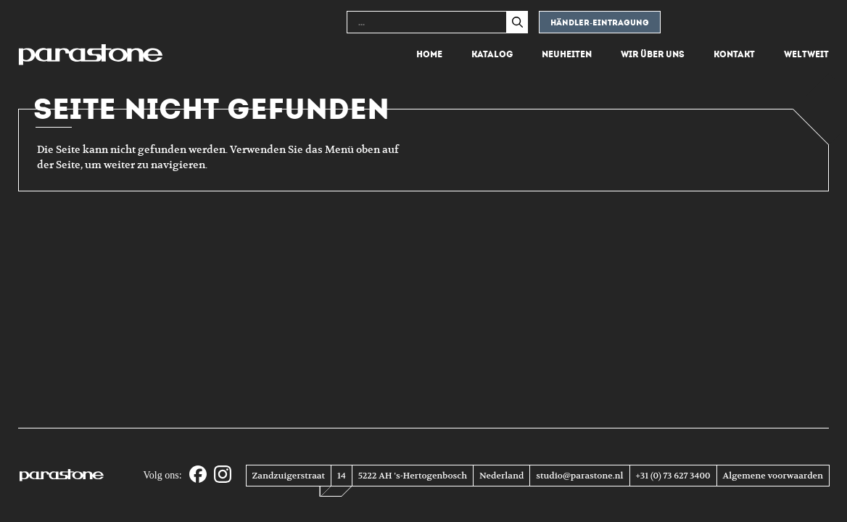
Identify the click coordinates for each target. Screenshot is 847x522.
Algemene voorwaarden (773, 475)
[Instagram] (222, 475)
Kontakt (734, 54)
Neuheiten (567, 54)
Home (429, 54)
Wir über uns (653, 54)
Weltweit (806, 54)
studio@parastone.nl (579, 475)
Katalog (492, 54)
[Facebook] (198, 475)
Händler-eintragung (599, 23)
